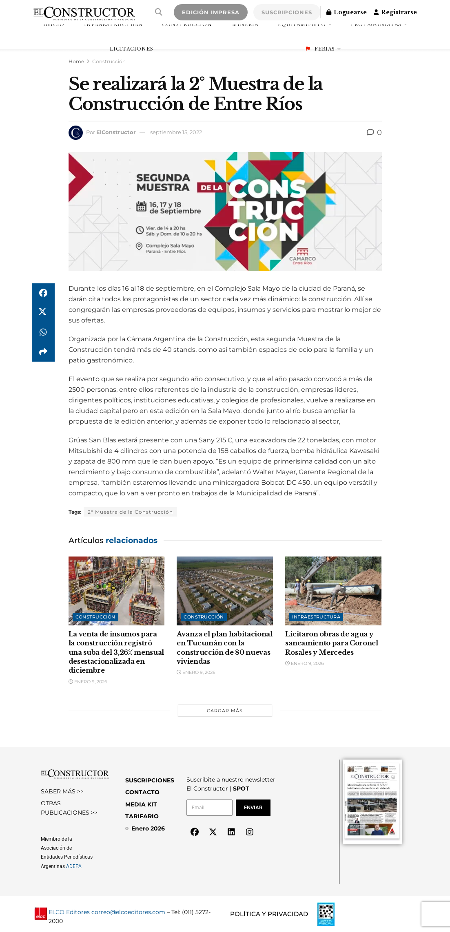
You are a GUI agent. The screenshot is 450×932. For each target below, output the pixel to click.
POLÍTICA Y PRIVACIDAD (269, 914)
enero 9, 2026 (88, 682)
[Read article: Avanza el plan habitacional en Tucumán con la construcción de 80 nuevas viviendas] (225, 591)
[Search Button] (158, 12)
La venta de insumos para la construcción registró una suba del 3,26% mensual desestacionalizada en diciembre (116, 652)
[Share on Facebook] (43, 293)
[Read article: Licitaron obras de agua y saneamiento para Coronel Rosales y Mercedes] (333, 591)
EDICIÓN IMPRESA (210, 12)
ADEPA (74, 866)
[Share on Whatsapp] (43, 332)
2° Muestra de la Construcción (130, 512)
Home (76, 61)
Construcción (187, 24)
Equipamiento (302, 24)
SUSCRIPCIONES (287, 12)
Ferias (320, 49)
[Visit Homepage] (84, 12)
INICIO (53, 24)
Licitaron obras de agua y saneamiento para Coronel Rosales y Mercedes (331, 643)
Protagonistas (376, 24)
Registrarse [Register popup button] (395, 12)
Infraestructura (113, 24)
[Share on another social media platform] (43, 352)
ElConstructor (116, 132)
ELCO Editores (69, 912)
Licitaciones (131, 49)
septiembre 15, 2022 (176, 132)
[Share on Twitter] (43, 312)
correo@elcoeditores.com (128, 912)
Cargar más (225, 710)
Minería (245, 24)
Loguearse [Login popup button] (346, 12)
